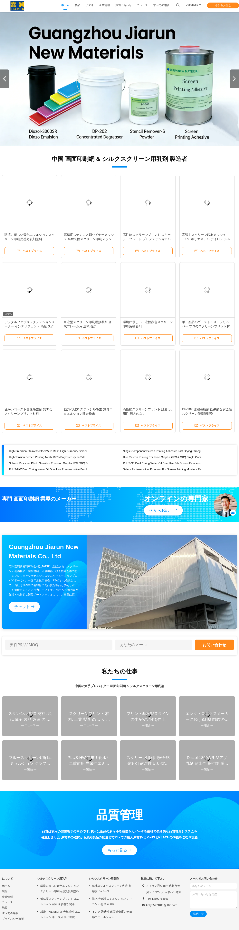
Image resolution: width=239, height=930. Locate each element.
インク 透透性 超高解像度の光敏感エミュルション (112, 914)
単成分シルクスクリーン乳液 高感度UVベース (111, 888)
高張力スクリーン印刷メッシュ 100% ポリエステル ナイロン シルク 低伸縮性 (206, 239)
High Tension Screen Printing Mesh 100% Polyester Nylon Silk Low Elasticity (50, 457)
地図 (4, 907)
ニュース (7, 902)
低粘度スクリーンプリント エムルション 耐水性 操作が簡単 (60, 901)
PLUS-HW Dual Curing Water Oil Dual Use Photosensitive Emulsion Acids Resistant (50, 469)
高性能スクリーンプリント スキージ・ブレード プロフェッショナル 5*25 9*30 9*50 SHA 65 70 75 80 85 (148, 239)
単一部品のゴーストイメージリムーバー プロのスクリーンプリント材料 (207, 326)
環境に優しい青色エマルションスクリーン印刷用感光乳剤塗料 (59, 888)
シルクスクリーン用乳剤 (52, 878)
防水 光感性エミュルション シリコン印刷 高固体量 (112, 901)
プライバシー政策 (13, 918)
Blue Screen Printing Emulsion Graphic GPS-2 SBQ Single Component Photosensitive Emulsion (164, 457)
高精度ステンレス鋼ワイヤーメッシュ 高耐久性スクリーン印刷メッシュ (89, 239)
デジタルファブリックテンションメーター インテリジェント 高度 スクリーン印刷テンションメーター (30, 326)
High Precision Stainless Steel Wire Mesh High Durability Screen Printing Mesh (50, 451)
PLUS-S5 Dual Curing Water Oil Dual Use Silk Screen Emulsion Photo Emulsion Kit (164, 463)
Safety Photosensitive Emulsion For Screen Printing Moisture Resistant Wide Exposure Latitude (164, 469)
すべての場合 (10, 913)
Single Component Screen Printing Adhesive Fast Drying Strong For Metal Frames (164, 451)
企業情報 (7, 896)
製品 (4, 891)
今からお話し (223, 5)
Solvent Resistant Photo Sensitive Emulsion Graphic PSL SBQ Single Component (50, 463)
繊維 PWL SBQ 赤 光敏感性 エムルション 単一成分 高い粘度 (60, 914)
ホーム (6, 885)
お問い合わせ (214, 645)
